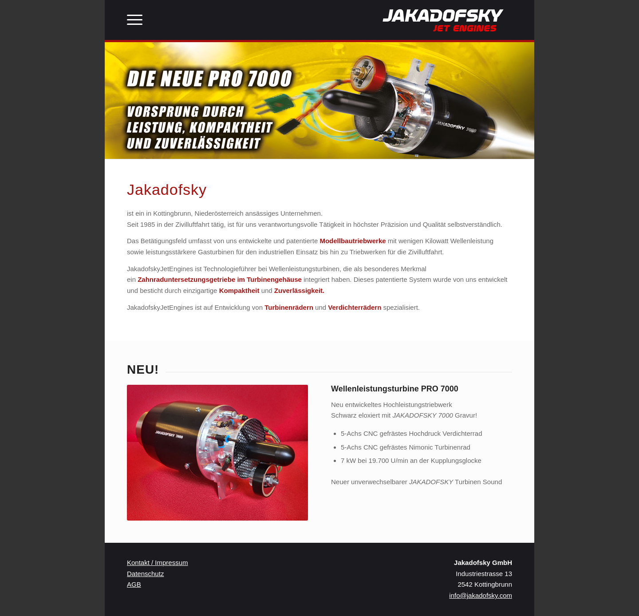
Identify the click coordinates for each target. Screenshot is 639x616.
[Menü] (134, 20)
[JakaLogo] (443, 20)
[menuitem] (134, 20)
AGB (134, 584)
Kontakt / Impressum (157, 562)
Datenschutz (145, 573)
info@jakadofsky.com (480, 595)
